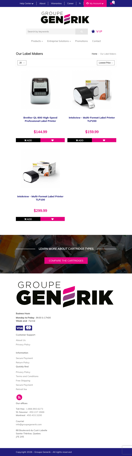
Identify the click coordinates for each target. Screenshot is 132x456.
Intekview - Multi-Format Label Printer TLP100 (40, 198)
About (42, 3)
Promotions (81, 41)
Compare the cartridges (66, 260)
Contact (96, 41)
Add (28, 140)
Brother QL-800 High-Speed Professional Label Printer (40, 119)
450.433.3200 (34, 415)
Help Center (26, 3)
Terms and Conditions (27, 376)
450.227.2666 (36, 412)
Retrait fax (21, 389)
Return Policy (23, 362)
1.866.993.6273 (34, 408)
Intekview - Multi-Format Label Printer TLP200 (92, 119)
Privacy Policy (23, 344)
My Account (94, 3)
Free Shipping (23, 380)
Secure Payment (24, 358)
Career (70, 3)
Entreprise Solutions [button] (59, 41)
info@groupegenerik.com (29, 424)
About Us (21, 340)
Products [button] (37, 41)
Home (94, 54)
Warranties (56, 3)
